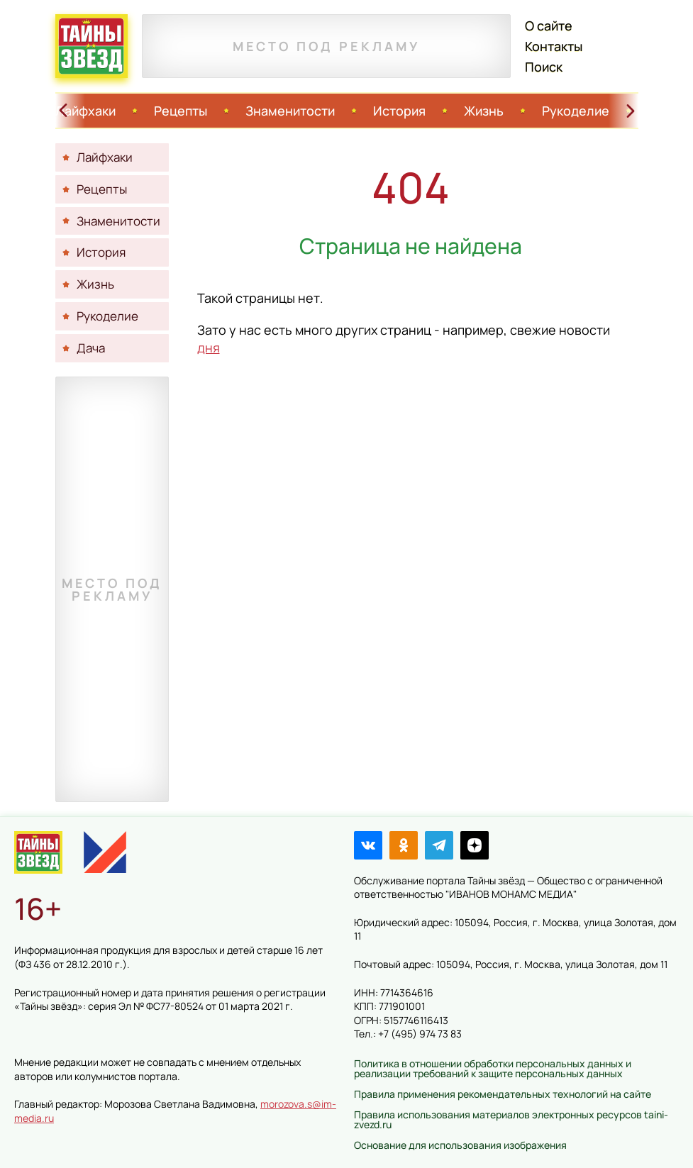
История (399, 110)
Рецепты (180, 110)
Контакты (553, 46)
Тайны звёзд (91, 46)
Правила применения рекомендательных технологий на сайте (502, 1094)
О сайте (548, 25)
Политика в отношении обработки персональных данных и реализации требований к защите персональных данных (492, 1068)
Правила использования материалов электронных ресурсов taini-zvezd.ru (511, 1119)
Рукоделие (575, 110)
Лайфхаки (85, 110)
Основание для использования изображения (460, 1145)
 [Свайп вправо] (630, 110)
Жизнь (484, 110)
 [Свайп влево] (63, 110)
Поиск (543, 66)
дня (208, 347)
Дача (91, 348)
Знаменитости (290, 110)
